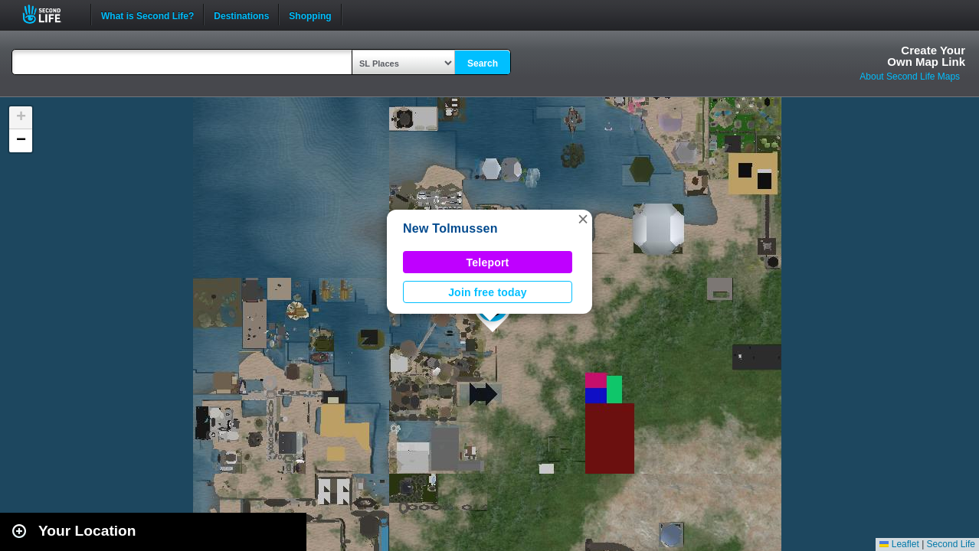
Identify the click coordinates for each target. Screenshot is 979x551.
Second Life (50, 14)
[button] (583, 219)
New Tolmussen (450, 228)
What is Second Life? (147, 14)
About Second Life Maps (909, 76)
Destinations (241, 14)
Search (482, 63)
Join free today (487, 292)
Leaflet (898, 544)
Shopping (310, 14)
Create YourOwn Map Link (926, 56)
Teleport (488, 262)
